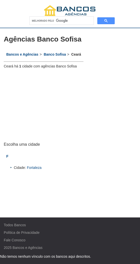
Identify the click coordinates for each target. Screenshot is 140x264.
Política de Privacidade (21, 233)
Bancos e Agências (27, 248)
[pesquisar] (61, 21)
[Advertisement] (44, 105)
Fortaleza (34, 168)
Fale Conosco (14, 240)
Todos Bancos (15, 225)
